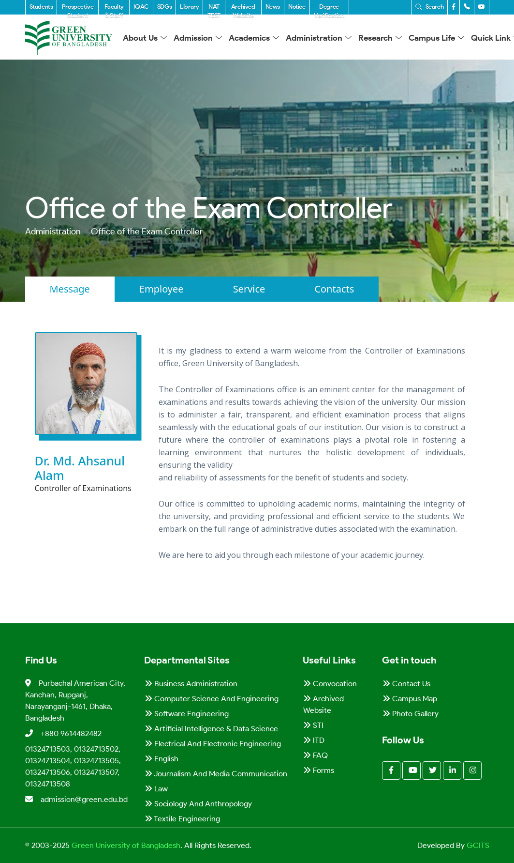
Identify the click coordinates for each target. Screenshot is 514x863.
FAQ (315, 755)
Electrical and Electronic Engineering (213, 743)
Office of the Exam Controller (147, 231)
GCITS (478, 845)
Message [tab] (70, 288)
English (161, 758)
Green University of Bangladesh (125, 845)
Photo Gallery (410, 713)
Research (380, 38)
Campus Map (409, 698)
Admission (198, 38)
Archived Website (323, 704)
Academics (254, 38)
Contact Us (406, 683)
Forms (318, 770)
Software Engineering (187, 713)
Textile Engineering (182, 818)
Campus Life (437, 38)
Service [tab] (249, 288)
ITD (313, 740)
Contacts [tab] (334, 288)
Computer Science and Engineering (212, 698)
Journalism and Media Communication (216, 773)
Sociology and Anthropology (198, 803)
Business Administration (191, 683)
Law (156, 788)
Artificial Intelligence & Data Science (211, 728)
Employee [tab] (161, 288)
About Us (145, 38)
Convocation (330, 683)
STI (313, 725)
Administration (319, 38)
